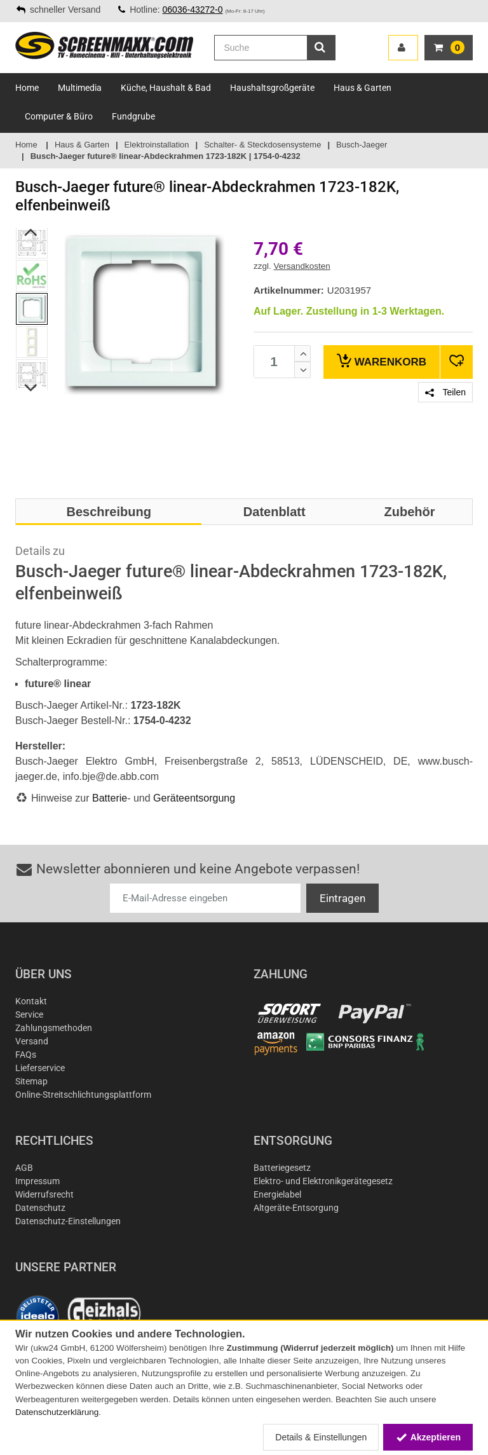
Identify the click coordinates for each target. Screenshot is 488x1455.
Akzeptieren (428, 1437)
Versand (31, 1041)
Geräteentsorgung (194, 798)
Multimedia (80, 88)
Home (27, 88)
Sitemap (31, 1081)
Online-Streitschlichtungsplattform (83, 1095)
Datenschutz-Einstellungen (68, 1221)
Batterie (109, 798)
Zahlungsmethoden (53, 1028)
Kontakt (31, 1001)
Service (29, 1014)
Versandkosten (302, 266)
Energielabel (277, 1194)
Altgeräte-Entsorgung (296, 1208)
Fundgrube (133, 116)
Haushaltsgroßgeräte (272, 88)
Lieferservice (40, 1068)
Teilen (445, 392)
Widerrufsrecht (44, 1194)
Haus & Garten (362, 88)
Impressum (37, 1181)
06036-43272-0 (193, 9)
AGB (24, 1168)
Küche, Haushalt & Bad (166, 88)
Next (31, 387)
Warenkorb (381, 360)
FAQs (25, 1054)
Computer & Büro (59, 116)
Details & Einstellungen (321, 1437)
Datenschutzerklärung (56, 1412)
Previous (31, 232)
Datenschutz (40, 1208)
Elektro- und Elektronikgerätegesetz (323, 1181)
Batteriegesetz (282, 1168)
